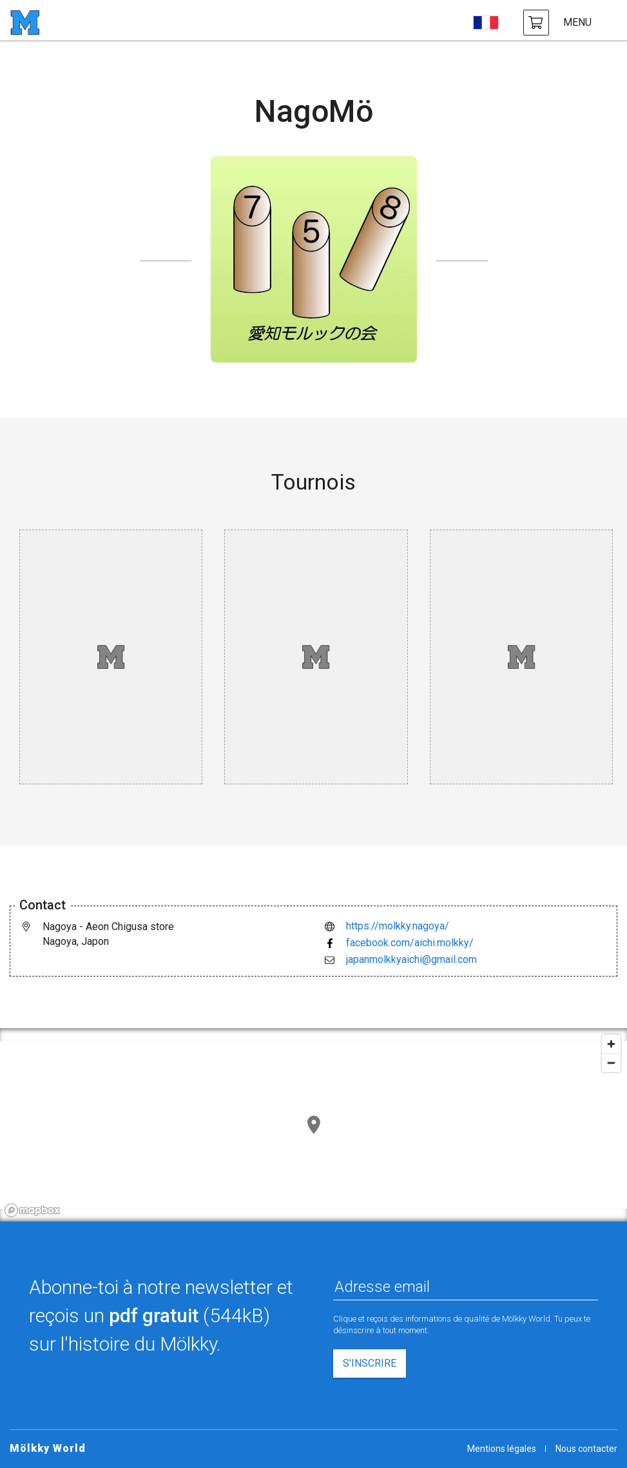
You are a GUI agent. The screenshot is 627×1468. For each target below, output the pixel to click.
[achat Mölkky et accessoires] (536, 22)
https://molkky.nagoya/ (397, 926)
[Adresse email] (466, 1286)
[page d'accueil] (25, 22)
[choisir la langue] (486, 22)
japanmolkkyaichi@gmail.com (411, 959)
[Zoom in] (611, 1044)
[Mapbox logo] (32, 1210)
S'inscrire (369, 1363)
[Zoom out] (611, 1062)
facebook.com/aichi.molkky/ (410, 943)
